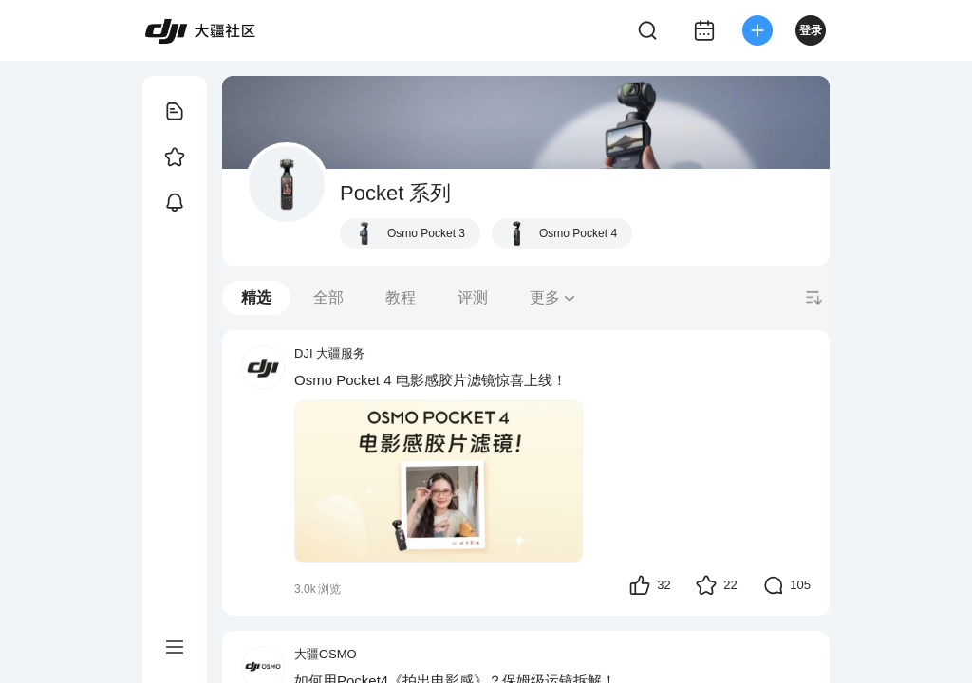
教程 (400, 297)
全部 (328, 297)
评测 (473, 297)
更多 (553, 297)
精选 (256, 297)
